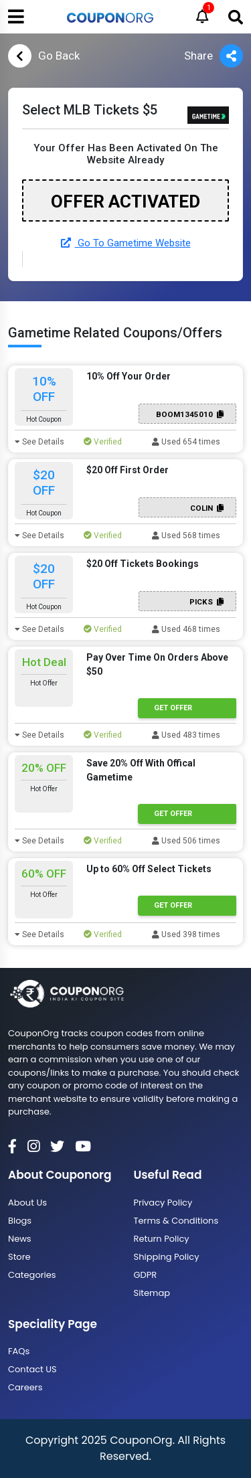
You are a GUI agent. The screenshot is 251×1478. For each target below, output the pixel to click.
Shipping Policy (166, 1256)
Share (213, 56)
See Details (39, 441)
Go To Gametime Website (126, 243)
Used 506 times (186, 840)
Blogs (19, 1220)
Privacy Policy (163, 1202)
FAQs (18, 1351)
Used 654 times (186, 441)
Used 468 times (186, 629)
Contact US (32, 1369)
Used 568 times (186, 535)
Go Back (44, 56)
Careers (25, 1387)
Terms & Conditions (176, 1220)
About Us (27, 1202)
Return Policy (161, 1238)
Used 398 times (186, 934)
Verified (103, 441)
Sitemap (152, 1293)
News (19, 1238)
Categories (32, 1274)
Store (19, 1256)
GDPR (145, 1274)
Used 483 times (186, 735)
